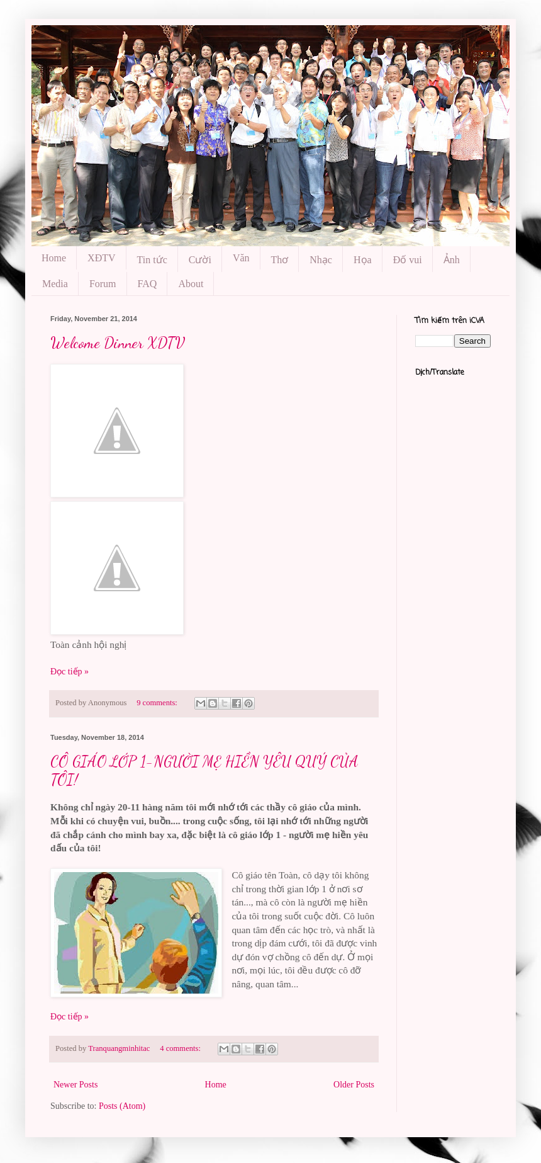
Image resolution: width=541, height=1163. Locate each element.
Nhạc (321, 259)
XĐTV (101, 257)
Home (54, 257)
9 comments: (158, 702)
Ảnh (451, 259)
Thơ (280, 259)
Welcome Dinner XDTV (117, 343)
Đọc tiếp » (69, 671)
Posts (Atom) (122, 1106)
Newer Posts (75, 1084)
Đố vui (407, 259)
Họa (363, 259)
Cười (200, 259)
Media (55, 283)
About (190, 283)
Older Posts (353, 1084)
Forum (102, 283)
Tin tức (152, 259)
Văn (241, 257)
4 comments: (181, 1048)
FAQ (147, 283)
